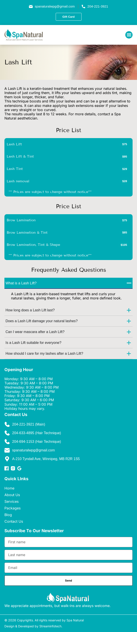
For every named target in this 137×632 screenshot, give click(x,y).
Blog (8, 515)
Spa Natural (75, 620)
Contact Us (13, 521)
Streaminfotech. (50, 626)
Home (9, 488)
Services (11, 501)
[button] (129, 35)
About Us (12, 495)
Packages (12, 508)
